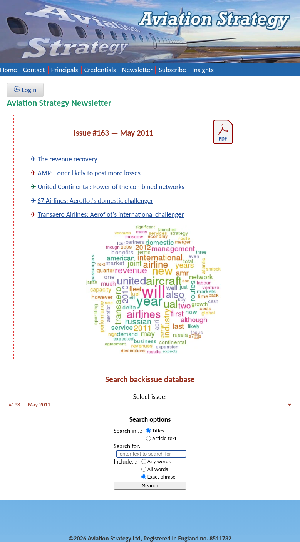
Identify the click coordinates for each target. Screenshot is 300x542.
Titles (158, 430)
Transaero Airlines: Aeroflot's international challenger (111, 214)
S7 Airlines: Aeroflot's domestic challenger (95, 200)
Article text (164, 438)
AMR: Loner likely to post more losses (89, 173)
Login (25, 90)
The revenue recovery (67, 159)
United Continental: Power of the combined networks (111, 187)
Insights (203, 70)
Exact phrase (161, 476)
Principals (64, 70)
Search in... (127, 430)
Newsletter (137, 70)
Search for (126, 446)
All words (157, 469)
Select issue (149, 396)
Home (8, 70)
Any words (159, 461)
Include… (125, 461)
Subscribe (172, 70)
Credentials (100, 70)
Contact (34, 70)
